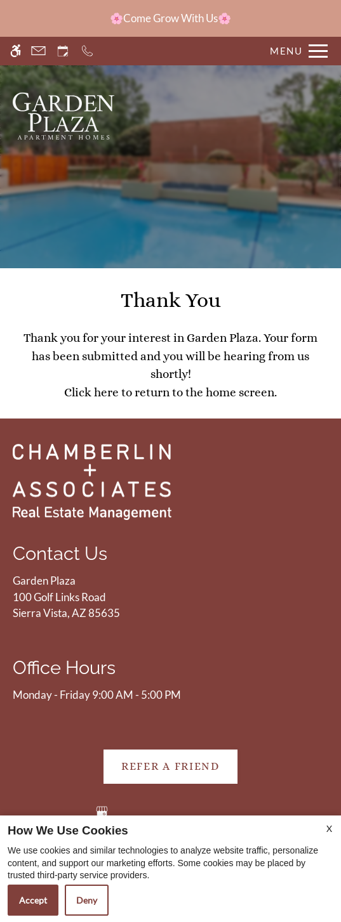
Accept (33, 900)
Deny (86, 900)
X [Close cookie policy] (329, 828)
